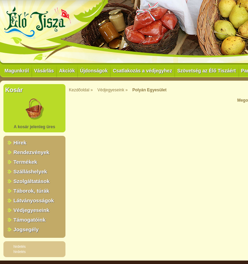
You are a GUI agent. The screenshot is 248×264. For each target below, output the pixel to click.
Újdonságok (93, 70)
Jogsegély (26, 229)
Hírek (20, 142)
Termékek (25, 162)
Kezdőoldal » (81, 90)
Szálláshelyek (30, 171)
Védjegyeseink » (112, 90)
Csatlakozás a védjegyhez (142, 70)
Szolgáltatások (31, 181)
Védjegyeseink (31, 210)
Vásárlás (44, 70)
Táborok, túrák (31, 191)
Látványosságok (33, 200)
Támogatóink (29, 220)
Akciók (67, 70)
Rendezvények (31, 152)
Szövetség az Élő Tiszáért (206, 70)
